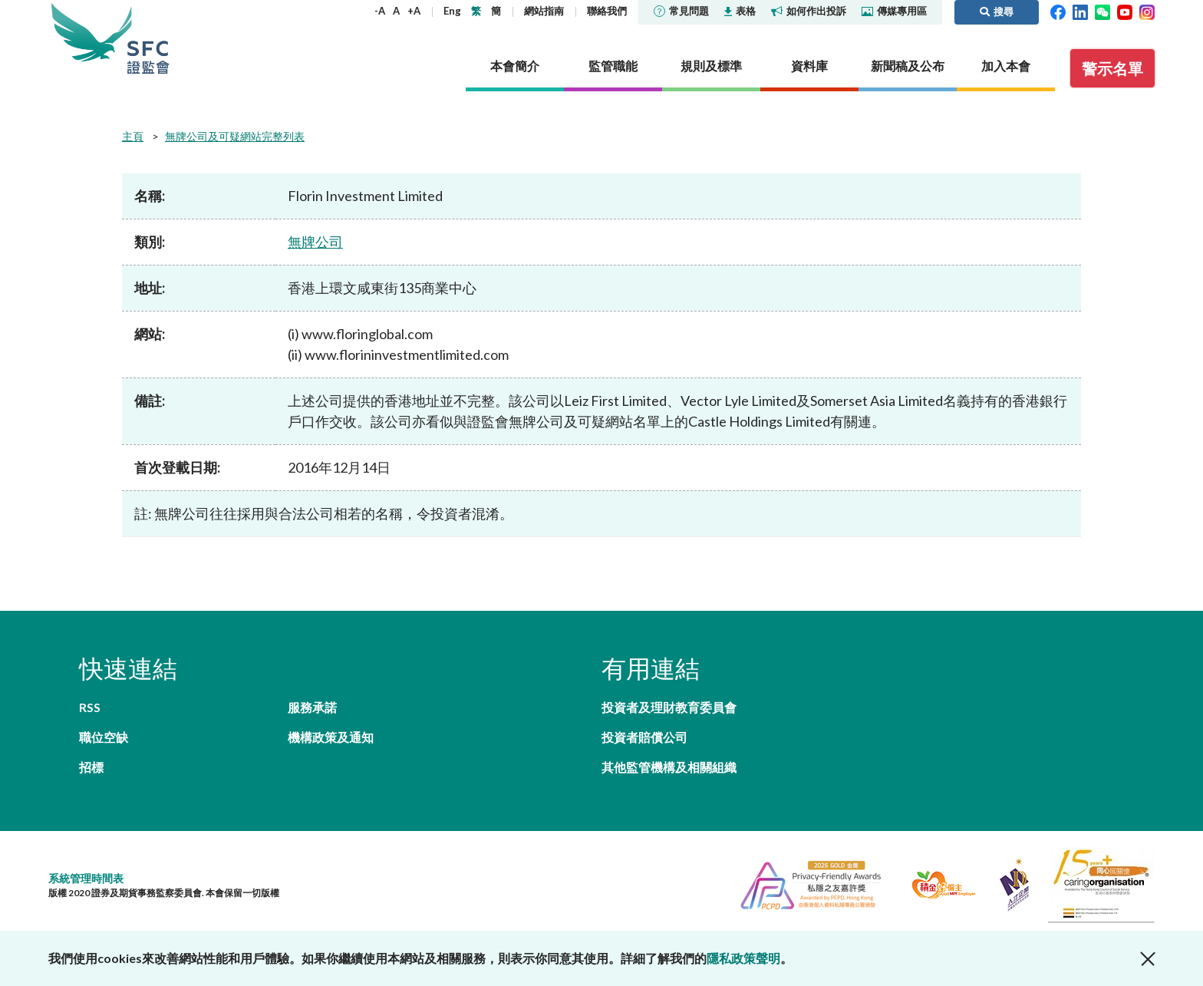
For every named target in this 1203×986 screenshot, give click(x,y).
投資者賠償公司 (644, 737)
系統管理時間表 (86, 878)
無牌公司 (315, 241)
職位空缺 (103, 737)
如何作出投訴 (808, 11)
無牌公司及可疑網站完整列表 (235, 136)
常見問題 (681, 11)
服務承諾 (312, 707)
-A (379, 11)
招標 (91, 767)
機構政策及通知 (331, 737)
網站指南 (544, 11)
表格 (740, 11)
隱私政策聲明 (743, 958)
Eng (452, 11)
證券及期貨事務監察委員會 (148, 38)
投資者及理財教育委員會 (669, 707)
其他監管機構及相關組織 (669, 767)
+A (413, 11)
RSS (90, 707)
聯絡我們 (607, 11)
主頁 (132, 136)
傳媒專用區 (894, 11)
